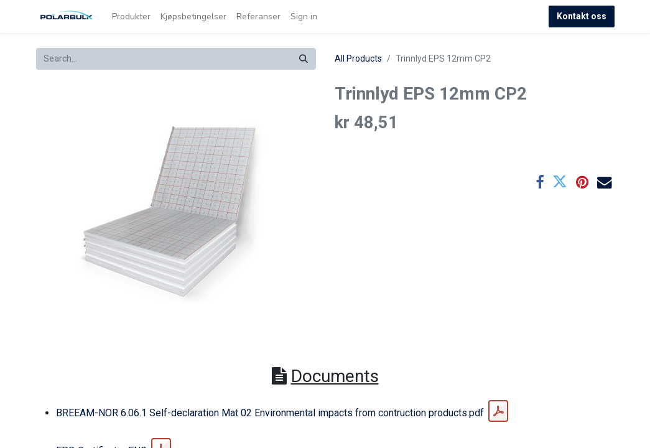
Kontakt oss (581, 16)
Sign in (303, 16)
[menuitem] (131, 16)
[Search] (303, 59)
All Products (358, 58)
